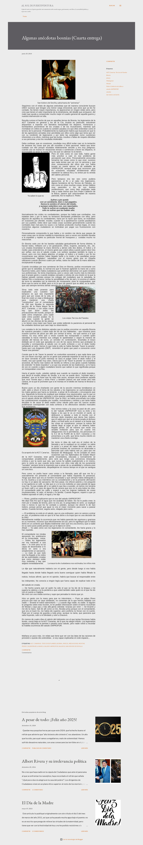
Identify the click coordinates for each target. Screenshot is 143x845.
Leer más (84, 748)
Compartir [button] (110, 61)
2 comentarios (38, 831)
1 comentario (37, 790)
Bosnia (108, 75)
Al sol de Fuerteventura (37, 5)
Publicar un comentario (41, 748)
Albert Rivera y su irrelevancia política (54, 761)
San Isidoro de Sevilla (112, 95)
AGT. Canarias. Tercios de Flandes (116, 72)
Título (25, 16)
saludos (108, 92)
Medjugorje (109, 81)
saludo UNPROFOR (112, 89)
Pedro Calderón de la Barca (114, 86)
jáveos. (108, 78)
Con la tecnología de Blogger (71, 839)
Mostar (108, 83)
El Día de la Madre (37, 802)
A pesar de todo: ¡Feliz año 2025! (49, 719)
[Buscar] (112, 5)
